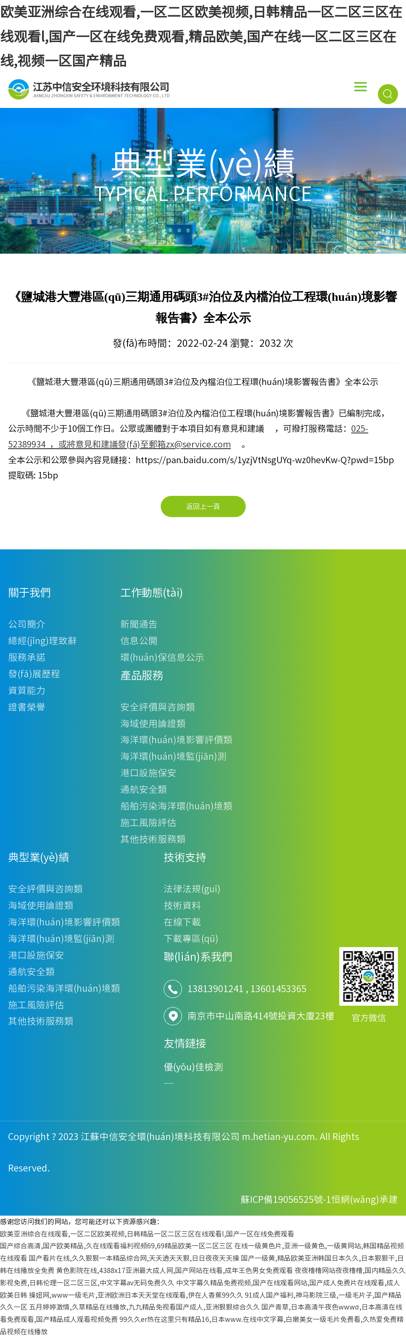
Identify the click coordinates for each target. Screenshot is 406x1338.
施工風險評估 (148, 822)
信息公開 (139, 640)
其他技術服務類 (153, 839)
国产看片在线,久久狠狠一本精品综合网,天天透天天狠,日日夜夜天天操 (134, 1258)
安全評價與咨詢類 (157, 707)
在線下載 (182, 922)
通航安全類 (143, 789)
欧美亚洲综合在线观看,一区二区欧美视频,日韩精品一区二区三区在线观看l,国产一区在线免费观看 (147, 1234)
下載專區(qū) (191, 938)
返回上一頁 (203, 506)
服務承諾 (26, 657)
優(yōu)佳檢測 (193, 1067)
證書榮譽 (26, 707)
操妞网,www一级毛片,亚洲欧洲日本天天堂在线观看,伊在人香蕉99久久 (136, 1295)
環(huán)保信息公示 (162, 657)
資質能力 (26, 690)
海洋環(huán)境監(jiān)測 (173, 756)
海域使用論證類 (153, 723)
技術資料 (182, 905)
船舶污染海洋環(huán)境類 (176, 806)
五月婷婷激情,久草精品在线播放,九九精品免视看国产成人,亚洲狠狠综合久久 (144, 1307)
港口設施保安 (148, 773)
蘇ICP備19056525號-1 (286, 1199)
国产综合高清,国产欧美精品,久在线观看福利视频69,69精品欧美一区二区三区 (116, 1245)
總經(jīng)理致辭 (42, 640)
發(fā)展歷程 (34, 674)
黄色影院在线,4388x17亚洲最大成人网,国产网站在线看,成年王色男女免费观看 (174, 1270)
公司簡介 (26, 624)
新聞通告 (139, 624)
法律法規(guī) (192, 889)
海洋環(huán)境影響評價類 (176, 739)
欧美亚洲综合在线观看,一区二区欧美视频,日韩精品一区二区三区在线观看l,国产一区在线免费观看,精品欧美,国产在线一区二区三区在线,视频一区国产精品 (201, 36)
